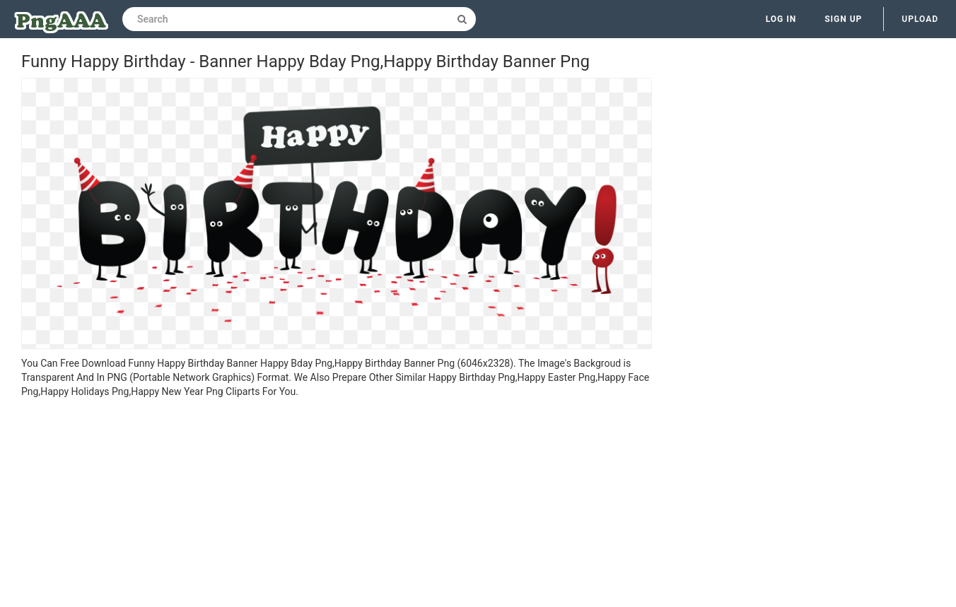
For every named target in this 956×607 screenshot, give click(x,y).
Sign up (843, 19)
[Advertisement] (336, 504)
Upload (920, 19)
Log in (781, 19)
